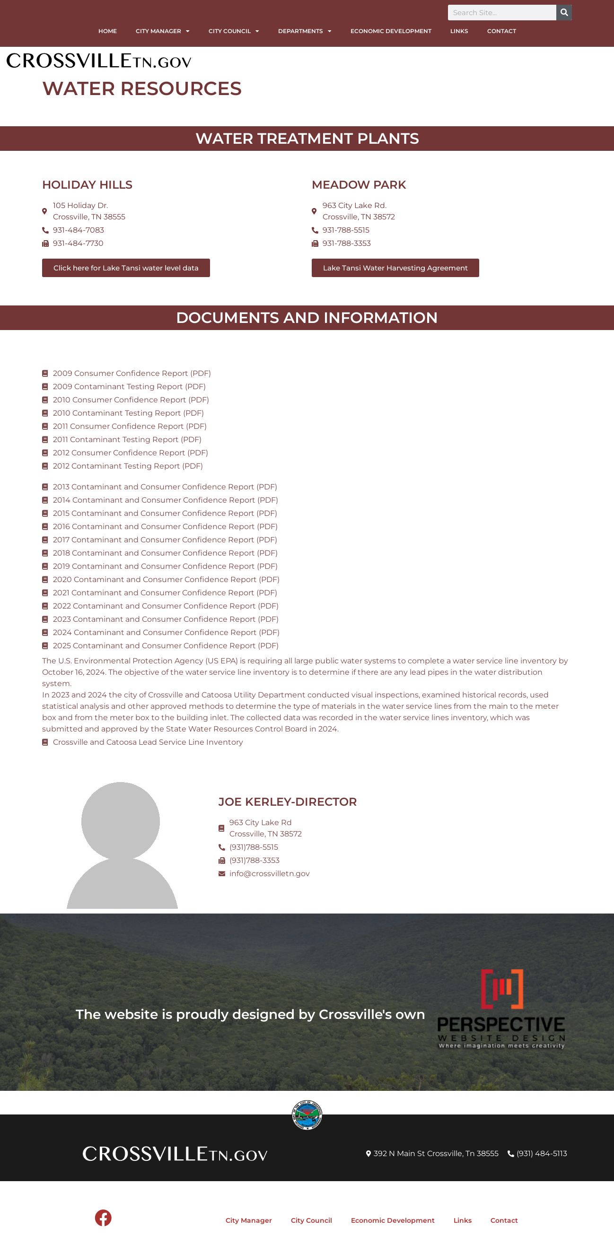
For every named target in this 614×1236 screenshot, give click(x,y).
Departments (305, 31)
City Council (234, 31)
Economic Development (391, 31)
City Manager (163, 31)
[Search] (564, 12)
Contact (501, 31)
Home (107, 31)
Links (459, 31)
